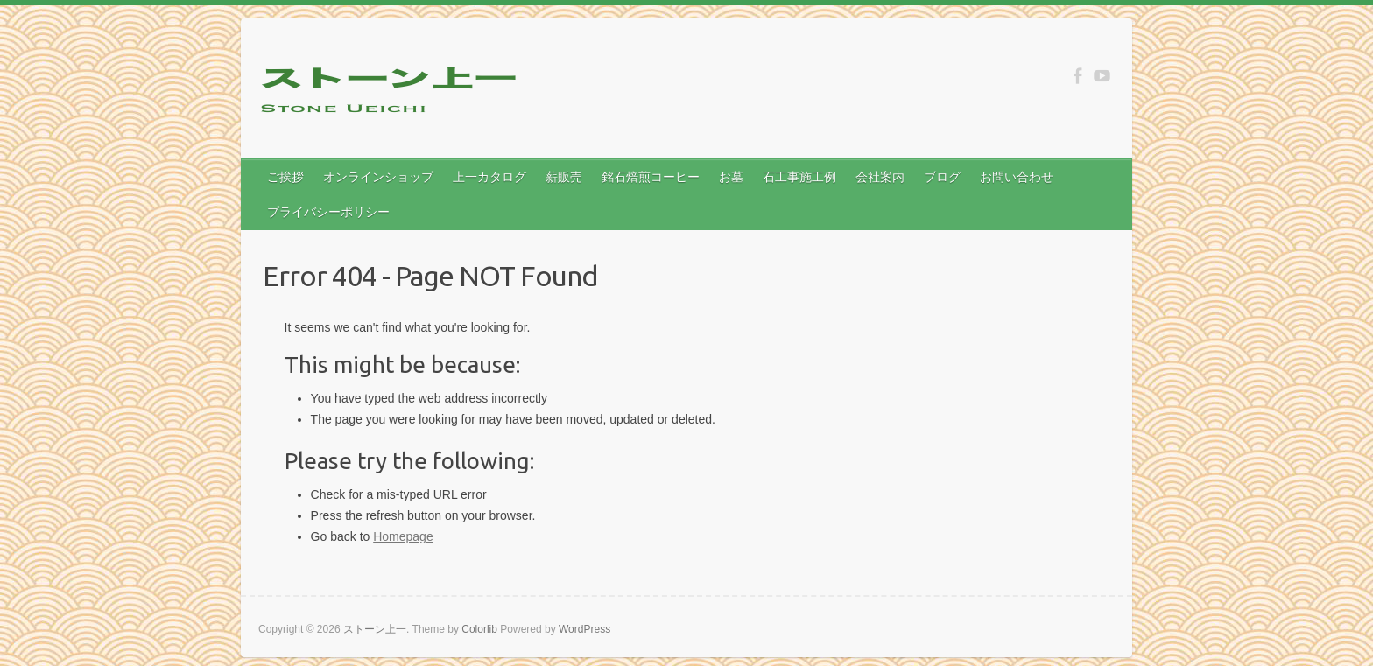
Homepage (403, 536)
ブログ (942, 177)
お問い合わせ (1016, 177)
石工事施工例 (799, 177)
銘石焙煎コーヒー (651, 177)
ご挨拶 (285, 177)
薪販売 (564, 177)
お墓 (731, 177)
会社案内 (880, 177)
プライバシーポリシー (328, 212)
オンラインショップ (378, 177)
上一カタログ (489, 177)
